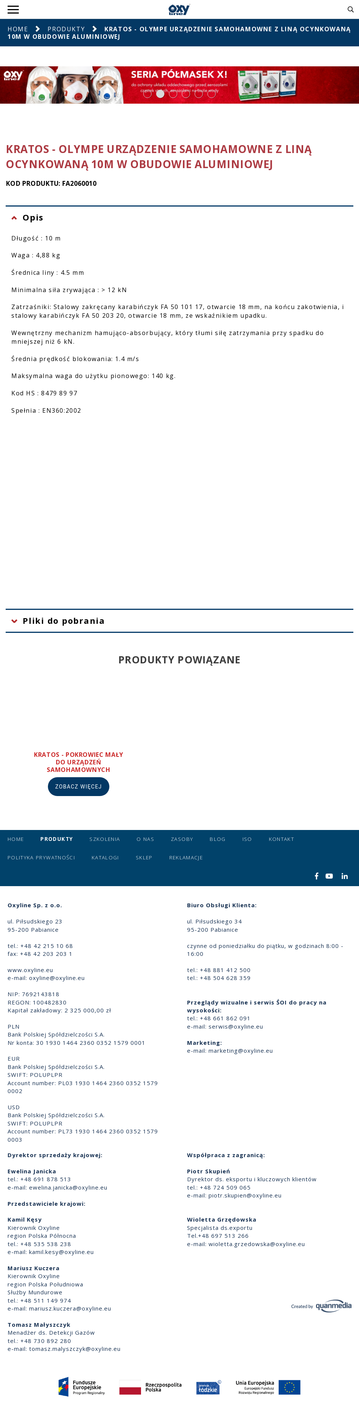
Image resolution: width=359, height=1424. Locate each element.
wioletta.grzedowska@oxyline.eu (257, 1244)
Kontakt (281, 839)
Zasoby (182, 839)
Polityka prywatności (41, 857)
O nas (145, 839)
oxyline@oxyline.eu (57, 977)
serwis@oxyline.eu (236, 1026)
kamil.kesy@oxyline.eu (61, 1252)
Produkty (66, 29)
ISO (247, 839)
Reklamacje (186, 857)
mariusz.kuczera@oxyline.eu (70, 1308)
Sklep (144, 857)
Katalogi (105, 857)
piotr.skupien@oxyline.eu (245, 1195)
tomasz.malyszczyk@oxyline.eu (75, 1348)
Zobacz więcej (78, 787)
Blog (218, 839)
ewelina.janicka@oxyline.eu (68, 1187)
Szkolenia (104, 839)
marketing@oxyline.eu (241, 1050)
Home (18, 29)
